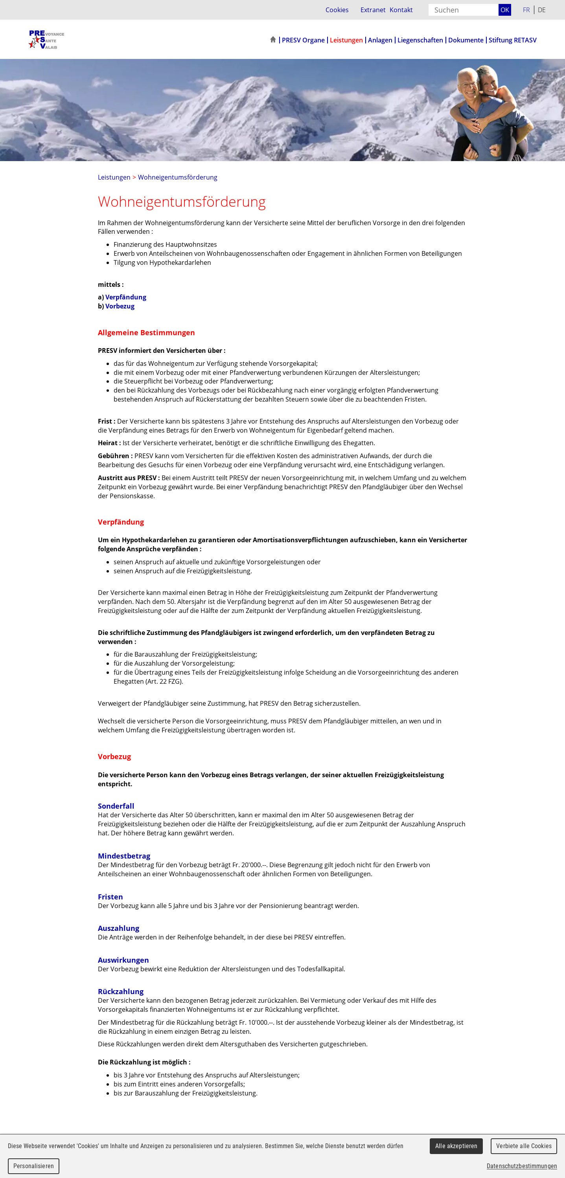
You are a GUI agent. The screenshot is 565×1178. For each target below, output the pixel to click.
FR (526, 10)
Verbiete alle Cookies (524, 1146)
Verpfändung (125, 297)
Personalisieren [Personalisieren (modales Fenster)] (33, 1166)
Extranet (373, 10)
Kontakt (401, 10)
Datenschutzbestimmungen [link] (522, 1166)
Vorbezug (119, 306)
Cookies (337, 10)
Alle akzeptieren (456, 1146)
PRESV (63, 39)
